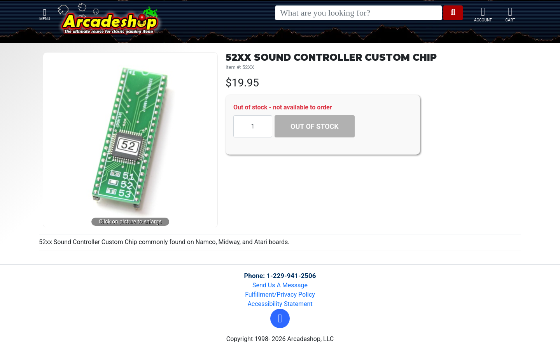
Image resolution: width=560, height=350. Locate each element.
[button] (280, 318)
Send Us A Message (280, 285)
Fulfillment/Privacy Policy (280, 294)
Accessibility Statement (279, 304)
